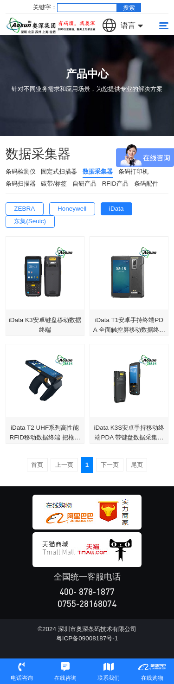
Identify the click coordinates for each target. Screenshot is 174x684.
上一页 (64, 464)
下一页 (110, 464)
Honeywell (72, 208)
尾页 (137, 464)
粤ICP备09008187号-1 (87, 638)
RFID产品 (115, 183)
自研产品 (84, 183)
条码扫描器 (21, 183)
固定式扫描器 (59, 171)
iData (116, 208)
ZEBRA (24, 208)
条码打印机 (133, 171)
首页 (37, 464)
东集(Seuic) (30, 221)
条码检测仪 (21, 171)
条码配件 (146, 183)
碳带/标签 (54, 183)
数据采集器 (98, 171)
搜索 (129, 7)
